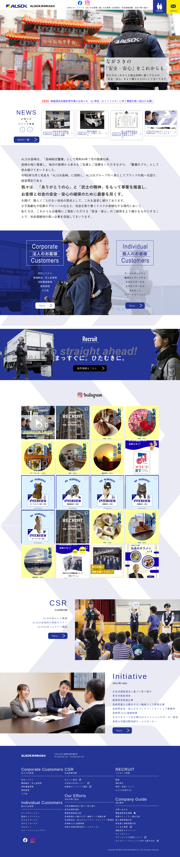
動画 (117, 779)
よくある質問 (121, 826)
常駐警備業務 (27, 786)
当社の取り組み (141, 7)
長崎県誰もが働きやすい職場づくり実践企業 (85, 815)
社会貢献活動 (127, 7)
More (42, 305)
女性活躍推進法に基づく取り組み (80, 805)
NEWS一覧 (23, 139)
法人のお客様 (91, 7)
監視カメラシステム (30, 815)
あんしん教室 (71, 779)
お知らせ (71, 7)
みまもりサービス (29, 819)
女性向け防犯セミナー (75, 783)
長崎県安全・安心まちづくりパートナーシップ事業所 (89, 819)
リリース (80, 7)
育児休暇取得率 (72, 809)
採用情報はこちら (87, 368)
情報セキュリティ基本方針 (127, 815)
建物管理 (25, 789)
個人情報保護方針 (123, 819)
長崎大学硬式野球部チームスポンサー (82, 826)
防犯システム (27, 779)
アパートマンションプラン (33, 829)
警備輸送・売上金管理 (31, 783)
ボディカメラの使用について (128, 836)
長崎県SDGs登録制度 (74, 822)
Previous (22, 129)
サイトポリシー (122, 832)
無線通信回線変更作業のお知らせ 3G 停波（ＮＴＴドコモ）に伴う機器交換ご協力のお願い (97, 101)
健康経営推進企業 (73, 812)
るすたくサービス (29, 822)
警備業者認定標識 (123, 812)
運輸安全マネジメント (125, 829)
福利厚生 (119, 783)
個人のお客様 (104, 7)
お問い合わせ (121, 809)
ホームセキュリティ (30, 812)
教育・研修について (124, 786)
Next (30, 129)
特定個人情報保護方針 (125, 822)
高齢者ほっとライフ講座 (76, 786)
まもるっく (26, 826)
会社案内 (116, 7)
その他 (24, 793)
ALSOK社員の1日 (123, 789)
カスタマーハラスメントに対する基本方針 (135, 839)
